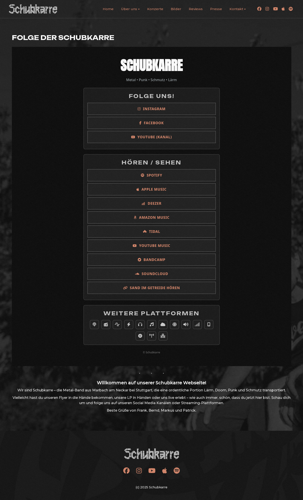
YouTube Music (151, 245)
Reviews (196, 9)
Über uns (129, 9)
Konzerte (155, 9)
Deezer (151, 203)
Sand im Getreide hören (151, 287)
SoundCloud (151, 273)
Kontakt (236, 9)
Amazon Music (151, 217)
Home (108, 9)
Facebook (151, 122)
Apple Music (151, 189)
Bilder (176, 9)
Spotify (151, 175)
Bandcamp (151, 259)
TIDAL (151, 231)
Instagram (151, 108)
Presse (216, 9)
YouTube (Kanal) (151, 137)
